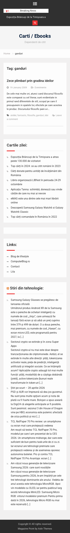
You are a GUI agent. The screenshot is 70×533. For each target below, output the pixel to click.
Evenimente (40, 87)
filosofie (31, 115)
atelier (13, 115)
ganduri (40, 115)
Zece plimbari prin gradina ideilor (30, 81)
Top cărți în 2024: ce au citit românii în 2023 (36, 166)
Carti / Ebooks (35, 36)
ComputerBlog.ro (20, 261)
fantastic (21, 115)
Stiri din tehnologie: (27, 288)
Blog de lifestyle (20, 256)
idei (46, 115)
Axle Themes (45, 528)
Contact (15, 266)
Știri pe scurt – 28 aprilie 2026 (28, 387)
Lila (13, 271)
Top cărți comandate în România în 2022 (34, 216)
